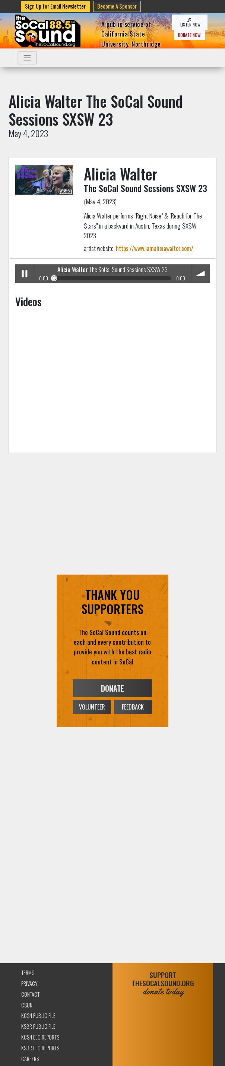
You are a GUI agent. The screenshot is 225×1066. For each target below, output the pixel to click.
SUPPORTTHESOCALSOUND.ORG (162, 983)
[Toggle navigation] (27, 58)
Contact (30, 994)
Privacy (29, 983)
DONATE (112, 688)
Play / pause (24, 273)
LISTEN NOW (189, 22)
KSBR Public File (38, 1026)
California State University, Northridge (131, 38)
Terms (27, 973)
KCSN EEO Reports (40, 1037)
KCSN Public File (38, 1015)
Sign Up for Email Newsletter (55, 6)
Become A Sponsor (117, 6)
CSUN (26, 1005)
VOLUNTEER (92, 706)
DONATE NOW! (190, 35)
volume (200, 273)
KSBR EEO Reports (40, 1048)
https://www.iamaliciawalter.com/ (154, 248)
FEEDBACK (133, 706)
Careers (30, 1059)
